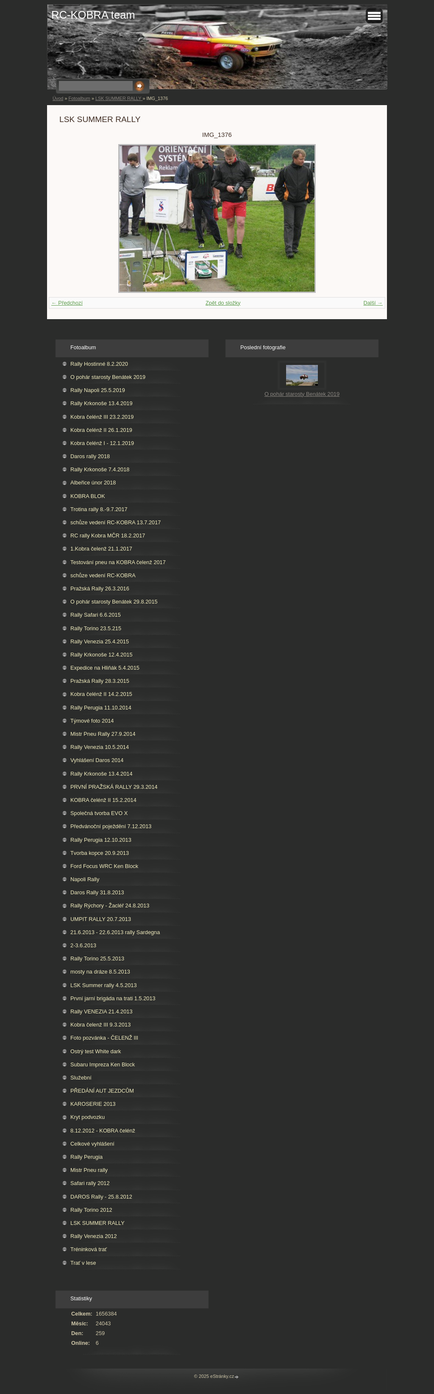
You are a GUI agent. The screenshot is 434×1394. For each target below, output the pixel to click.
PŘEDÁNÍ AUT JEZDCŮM (102, 1091)
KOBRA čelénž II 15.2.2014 (103, 800)
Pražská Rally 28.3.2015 (99, 681)
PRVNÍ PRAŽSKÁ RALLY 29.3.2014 (114, 787)
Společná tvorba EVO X (99, 813)
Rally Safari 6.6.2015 (95, 615)
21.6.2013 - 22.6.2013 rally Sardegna (115, 932)
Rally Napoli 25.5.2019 (97, 390)
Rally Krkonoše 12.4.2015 (101, 654)
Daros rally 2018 (90, 456)
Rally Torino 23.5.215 (95, 628)
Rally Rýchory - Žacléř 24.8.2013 (109, 905)
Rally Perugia (86, 1157)
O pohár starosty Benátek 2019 (107, 377)
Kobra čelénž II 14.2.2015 (101, 694)
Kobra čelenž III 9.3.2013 (100, 1024)
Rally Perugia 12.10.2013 (100, 840)
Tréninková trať (88, 1249)
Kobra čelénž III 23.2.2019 (102, 417)
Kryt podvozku (87, 1117)
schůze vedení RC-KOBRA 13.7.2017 (115, 522)
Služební (81, 1077)
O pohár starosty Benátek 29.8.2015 (114, 601)
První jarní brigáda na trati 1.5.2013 (113, 998)
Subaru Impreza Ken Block (102, 1064)
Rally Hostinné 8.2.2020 (99, 364)
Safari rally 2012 (89, 1183)
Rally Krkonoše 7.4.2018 (99, 469)
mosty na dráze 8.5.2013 (100, 971)
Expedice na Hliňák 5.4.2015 (104, 668)
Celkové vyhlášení (92, 1144)
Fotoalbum (79, 98)
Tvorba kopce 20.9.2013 (99, 853)
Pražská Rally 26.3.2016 (99, 588)
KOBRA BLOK (87, 496)
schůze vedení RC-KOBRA (103, 575)
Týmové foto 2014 (92, 721)
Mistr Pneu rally (89, 1170)
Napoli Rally (84, 879)
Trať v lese (83, 1263)
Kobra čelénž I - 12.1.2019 (102, 443)
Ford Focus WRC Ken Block (104, 866)
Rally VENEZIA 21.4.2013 (101, 1011)
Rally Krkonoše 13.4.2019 (101, 403)
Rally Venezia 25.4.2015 (99, 641)
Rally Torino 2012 (91, 1210)
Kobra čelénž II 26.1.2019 (101, 430)
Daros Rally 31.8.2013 (97, 892)
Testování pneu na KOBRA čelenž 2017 (118, 562)
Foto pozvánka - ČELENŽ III (104, 1038)
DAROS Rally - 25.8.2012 (101, 1197)
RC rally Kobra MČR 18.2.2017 (107, 535)
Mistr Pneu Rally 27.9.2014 (103, 734)
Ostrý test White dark (95, 1051)
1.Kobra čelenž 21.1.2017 (101, 548)
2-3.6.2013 (83, 945)
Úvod (58, 98)
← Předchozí (67, 303)
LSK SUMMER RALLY (118, 98)
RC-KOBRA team (93, 15)
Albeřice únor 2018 (93, 482)
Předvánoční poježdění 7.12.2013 (110, 826)
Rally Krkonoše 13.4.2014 (101, 774)
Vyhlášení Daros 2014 (96, 760)
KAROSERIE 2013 (93, 1104)
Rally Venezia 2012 (93, 1236)
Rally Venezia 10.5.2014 (99, 747)
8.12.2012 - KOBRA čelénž (102, 1130)
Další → (373, 303)
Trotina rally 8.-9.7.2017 (99, 509)
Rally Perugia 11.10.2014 (100, 707)
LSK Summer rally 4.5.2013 (103, 985)
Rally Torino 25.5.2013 (97, 958)
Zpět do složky (223, 303)
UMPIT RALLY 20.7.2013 (100, 919)
